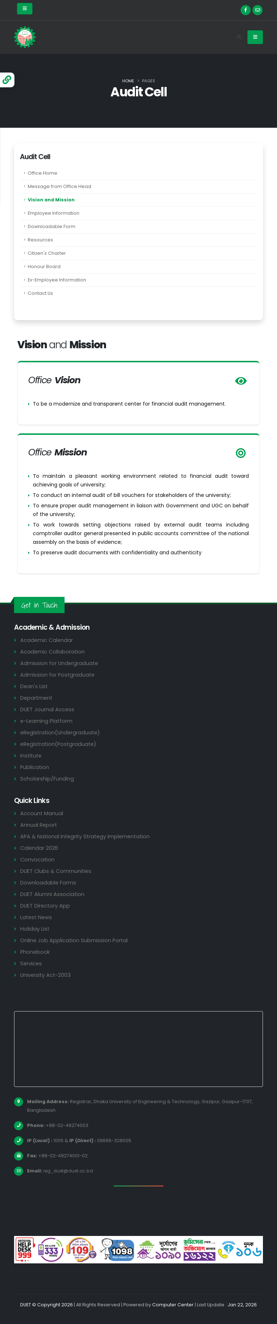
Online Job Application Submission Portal (74, 940)
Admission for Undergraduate (60, 663)
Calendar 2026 (39, 848)
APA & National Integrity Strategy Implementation (87, 836)
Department (37, 698)
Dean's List (34, 686)
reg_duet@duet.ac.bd (69, 1171)
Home (128, 81)
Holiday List (35, 928)
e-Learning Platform (47, 721)
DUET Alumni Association (52, 894)
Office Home (42, 173)
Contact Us (40, 293)
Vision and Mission (51, 200)
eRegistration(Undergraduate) (61, 732)
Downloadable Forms (48, 882)
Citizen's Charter (47, 253)
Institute (31, 755)
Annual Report (39, 825)
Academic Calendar (47, 640)
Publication (35, 767)
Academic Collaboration (53, 651)
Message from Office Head (59, 186)
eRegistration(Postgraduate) (60, 744)
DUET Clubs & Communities (56, 871)
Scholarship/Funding (47, 778)
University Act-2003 (46, 975)
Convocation (37, 859)
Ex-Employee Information (57, 280)
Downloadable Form (51, 226)
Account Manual (41, 813)
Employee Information (53, 213)
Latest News (36, 917)
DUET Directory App (45, 905)
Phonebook (35, 952)
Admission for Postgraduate (58, 674)
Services (31, 963)
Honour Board (44, 266)
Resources (40, 240)
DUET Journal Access (47, 709)
